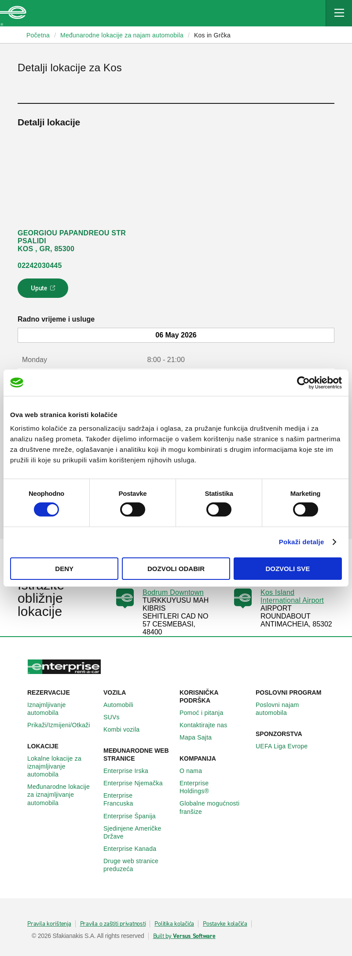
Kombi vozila (126, 729)
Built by (184, 936)
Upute (44, 291)
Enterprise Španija (134, 816)
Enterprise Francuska (137, 799)
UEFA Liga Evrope (286, 746)
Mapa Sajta (200, 737)
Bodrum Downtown (173, 592)
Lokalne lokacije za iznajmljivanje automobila (61, 766)
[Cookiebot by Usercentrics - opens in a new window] (303, 382)
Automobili (123, 704)
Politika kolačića (174, 924)
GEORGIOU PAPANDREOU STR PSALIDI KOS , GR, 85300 (72, 241)
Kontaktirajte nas (208, 725)
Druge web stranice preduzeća (137, 864)
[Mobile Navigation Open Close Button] (339, 13)
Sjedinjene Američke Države (137, 832)
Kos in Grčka (212, 35)
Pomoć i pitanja (206, 712)
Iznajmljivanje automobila (61, 708)
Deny (64, 568)
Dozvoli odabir (176, 568)
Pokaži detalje (301, 542)
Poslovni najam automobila (290, 708)
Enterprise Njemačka (137, 783)
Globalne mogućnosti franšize (214, 807)
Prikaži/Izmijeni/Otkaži (61, 725)
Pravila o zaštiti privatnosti (113, 924)
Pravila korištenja (49, 924)
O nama (196, 770)
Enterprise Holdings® (214, 787)
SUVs (116, 717)
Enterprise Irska (130, 770)
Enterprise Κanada (134, 848)
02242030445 (40, 265)
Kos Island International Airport (292, 596)
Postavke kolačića (225, 924)
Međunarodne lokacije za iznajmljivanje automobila (61, 794)
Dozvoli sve (287, 568)
